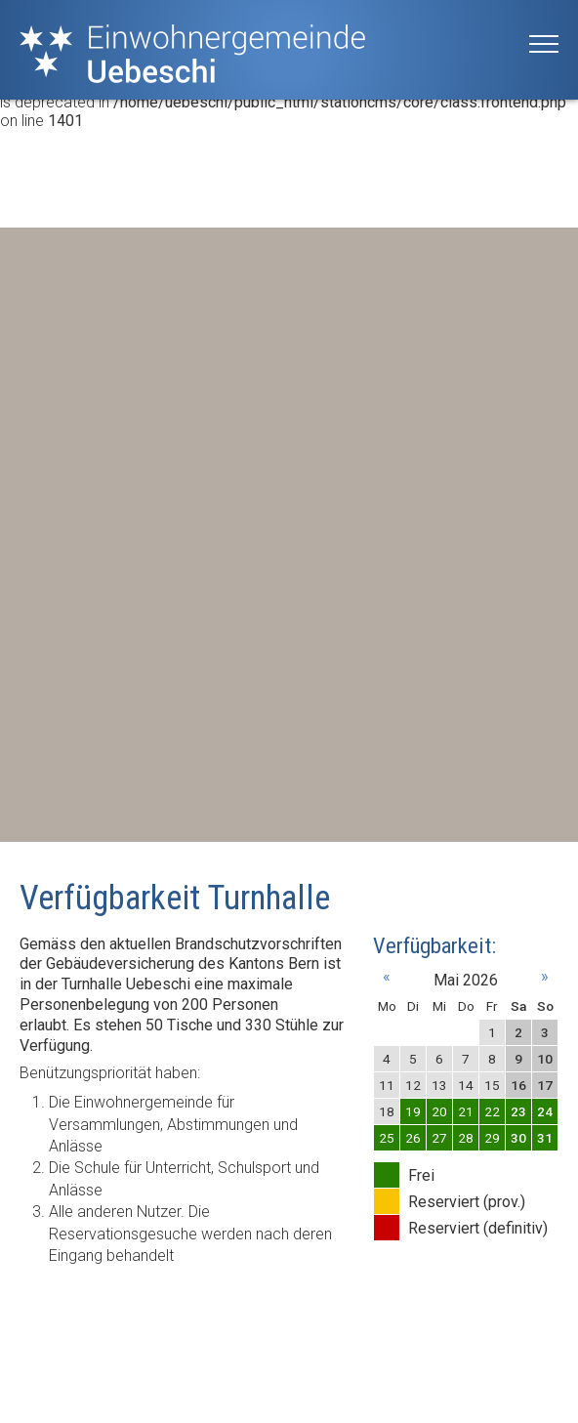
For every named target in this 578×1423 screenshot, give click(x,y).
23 (518, 1111)
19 (413, 1111)
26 (413, 1138)
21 (466, 1111)
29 (492, 1138)
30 (518, 1138)
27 (439, 1138)
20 (439, 1111)
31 (545, 1138)
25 (386, 1138)
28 (466, 1138)
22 (492, 1111)
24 (545, 1111)
